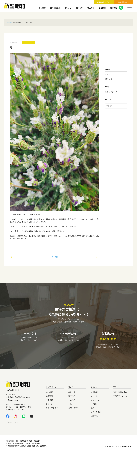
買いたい (68, 8)
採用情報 (113, 8)
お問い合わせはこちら (29, 347)
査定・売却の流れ (120, 394)
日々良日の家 (55, 8)
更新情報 (102, 8)
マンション (95, 401)
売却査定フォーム (120, 397)
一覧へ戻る (54, 257)
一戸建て (94, 405)
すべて (107, 74)
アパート (94, 397)
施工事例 (90, 8)
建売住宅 (71, 397)
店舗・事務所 (73, 409)
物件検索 (71, 394)
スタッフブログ (111, 92)
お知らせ (108, 79)
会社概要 (42, 8)
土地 (70, 405)
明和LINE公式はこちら (68, 346)
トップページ (51, 388)
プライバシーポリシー (13, 424)
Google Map (12, 402)
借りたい (79, 8)
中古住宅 (71, 401)
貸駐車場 (94, 417)
